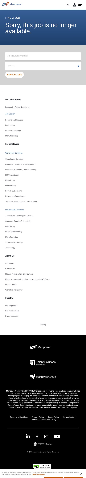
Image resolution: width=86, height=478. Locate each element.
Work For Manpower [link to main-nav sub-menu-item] (13, 290)
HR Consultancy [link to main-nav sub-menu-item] (12, 175)
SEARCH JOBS (14, 75)
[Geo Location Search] (78, 66)
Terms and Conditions (19, 417)
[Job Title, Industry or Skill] (43, 56)
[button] (80, 4)
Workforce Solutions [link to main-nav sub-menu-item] (13, 153)
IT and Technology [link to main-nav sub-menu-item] (13, 130)
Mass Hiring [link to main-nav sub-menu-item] (10, 180)
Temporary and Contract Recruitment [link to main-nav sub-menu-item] (21, 201)
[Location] (43, 66)
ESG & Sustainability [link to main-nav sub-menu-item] (13, 232)
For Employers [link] (12, 144)
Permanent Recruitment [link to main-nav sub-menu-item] (15, 196)
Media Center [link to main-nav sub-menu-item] (11, 284)
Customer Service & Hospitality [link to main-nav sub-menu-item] (18, 221)
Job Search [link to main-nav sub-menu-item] (10, 114)
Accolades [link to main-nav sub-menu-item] (9, 263)
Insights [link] (9, 298)
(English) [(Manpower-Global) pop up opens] (43, 444)
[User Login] (74, 5)
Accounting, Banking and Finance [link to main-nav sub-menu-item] (19, 216)
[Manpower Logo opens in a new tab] (41, 347)
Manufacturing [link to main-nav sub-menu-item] (11, 136)
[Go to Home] (12, 5)
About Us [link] (10, 255)
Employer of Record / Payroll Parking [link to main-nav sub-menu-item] (20, 169)
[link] (43, 436)
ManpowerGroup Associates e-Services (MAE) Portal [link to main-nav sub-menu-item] (27, 279)
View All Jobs (68, 417)
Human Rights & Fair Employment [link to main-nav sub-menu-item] (19, 274)
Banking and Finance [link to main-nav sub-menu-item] (14, 120)
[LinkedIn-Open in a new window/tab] (28, 436)
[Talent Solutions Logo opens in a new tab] (43, 362)
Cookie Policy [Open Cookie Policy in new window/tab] (53, 417)
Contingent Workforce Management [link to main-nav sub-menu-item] (20, 164)
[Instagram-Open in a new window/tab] (46, 436)
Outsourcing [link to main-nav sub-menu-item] (10, 185)
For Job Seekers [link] (13, 99)
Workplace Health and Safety (44, 420)
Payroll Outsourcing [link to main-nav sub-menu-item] (13, 191)
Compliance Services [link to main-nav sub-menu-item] (14, 159)
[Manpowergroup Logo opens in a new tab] (43, 377)
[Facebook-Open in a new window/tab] (37, 436)
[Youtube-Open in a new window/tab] (57, 436)
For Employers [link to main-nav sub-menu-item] (11, 305)
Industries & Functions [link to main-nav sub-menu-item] (14, 210)
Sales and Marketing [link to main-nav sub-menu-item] (13, 242)
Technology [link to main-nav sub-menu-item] (10, 248)
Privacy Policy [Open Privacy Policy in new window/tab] (38, 417)
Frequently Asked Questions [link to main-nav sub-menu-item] (17, 107)
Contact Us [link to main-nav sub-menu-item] (10, 268)
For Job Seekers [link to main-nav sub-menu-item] (12, 311)
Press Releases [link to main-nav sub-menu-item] (11, 316)
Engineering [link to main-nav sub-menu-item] (10, 125)
